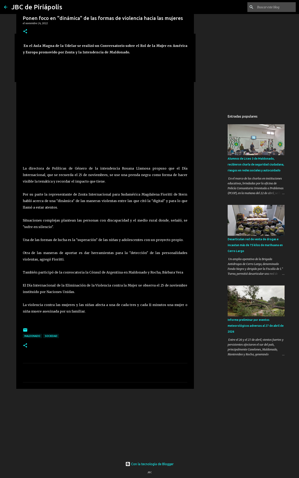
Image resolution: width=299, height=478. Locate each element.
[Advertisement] (105, 423)
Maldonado (32, 336)
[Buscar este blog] (274, 7)
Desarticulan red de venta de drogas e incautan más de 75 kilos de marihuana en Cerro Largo (255, 245)
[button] (25, 31)
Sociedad (51, 336)
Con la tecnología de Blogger (149, 464)
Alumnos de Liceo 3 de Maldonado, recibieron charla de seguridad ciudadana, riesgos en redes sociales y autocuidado (256, 164)
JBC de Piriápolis (36, 7)
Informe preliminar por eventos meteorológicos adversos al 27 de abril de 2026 (256, 325)
